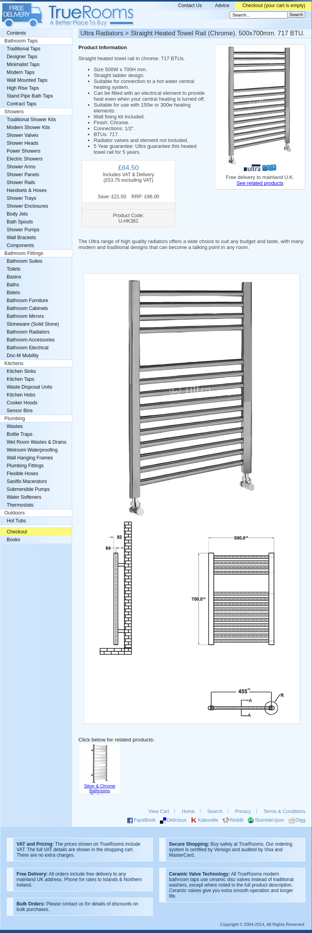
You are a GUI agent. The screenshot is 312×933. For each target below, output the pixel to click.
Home (188, 811)
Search (215, 811)
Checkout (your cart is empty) (273, 5)
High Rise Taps (23, 88)
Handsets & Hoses (26, 190)
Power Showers (24, 151)
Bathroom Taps (20, 41)
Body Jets (17, 214)
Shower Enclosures (27, 206)
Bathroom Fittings (23, 253)
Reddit (236, 820)
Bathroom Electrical (27, 347)
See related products (259, 183)
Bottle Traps (19, 434)
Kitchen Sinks (21, 371)
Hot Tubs (16, 521)
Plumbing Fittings (25, 465)
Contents (16, 33)
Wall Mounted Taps (27, 80)
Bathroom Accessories (31, 340)
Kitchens (13, 363)
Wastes (14, 426)
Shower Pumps (23, 229)
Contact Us (190, 5)
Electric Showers (25, 159)
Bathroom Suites (24, 261)
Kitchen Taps (20, 379)
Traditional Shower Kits (31, 119)
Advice (222, 5)
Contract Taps (21, 104)
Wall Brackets (21, 237)
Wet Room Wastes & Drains (37, 442)
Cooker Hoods (22, 403)
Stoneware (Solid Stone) (33, 324)
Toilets (13, 269)
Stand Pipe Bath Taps (30, 96)
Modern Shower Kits (28, 127)
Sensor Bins (20, 410)
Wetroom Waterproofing (32, 450)
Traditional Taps (24, 49)
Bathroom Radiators (28, 332)
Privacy (243, 811)
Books (13, 539)
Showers (14, 111)
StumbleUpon (269, 820)
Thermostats (20, 505)
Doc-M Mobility (23, 355)
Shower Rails (21, 182)
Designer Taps (22, 56)
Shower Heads (22, 143)
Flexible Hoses (22, 473)
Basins (14, 277)
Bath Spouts (20, 222)
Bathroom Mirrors (25, 316)
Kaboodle (208, 820)
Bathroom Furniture (27, 300)
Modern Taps (21, 72)
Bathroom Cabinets (27, 308)
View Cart (159, 811)
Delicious (177, 820)
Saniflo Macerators (27, 481)
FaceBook (145, 820)
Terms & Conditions (284, 811)
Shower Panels (23, 174)
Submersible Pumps (28, 489)
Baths (13, 285)
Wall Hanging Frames (30, 458)
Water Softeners (24, 497)
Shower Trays (21, 198)
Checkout (17, 532)
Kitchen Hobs (21, 395)
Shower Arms (21, 167)
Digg (300, 820)
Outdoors (14, 513)
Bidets (13, 292)
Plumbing (14, 418)
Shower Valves (23, 135)
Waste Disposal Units (29, 387)
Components (20, 245)
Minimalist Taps (23, 64)
